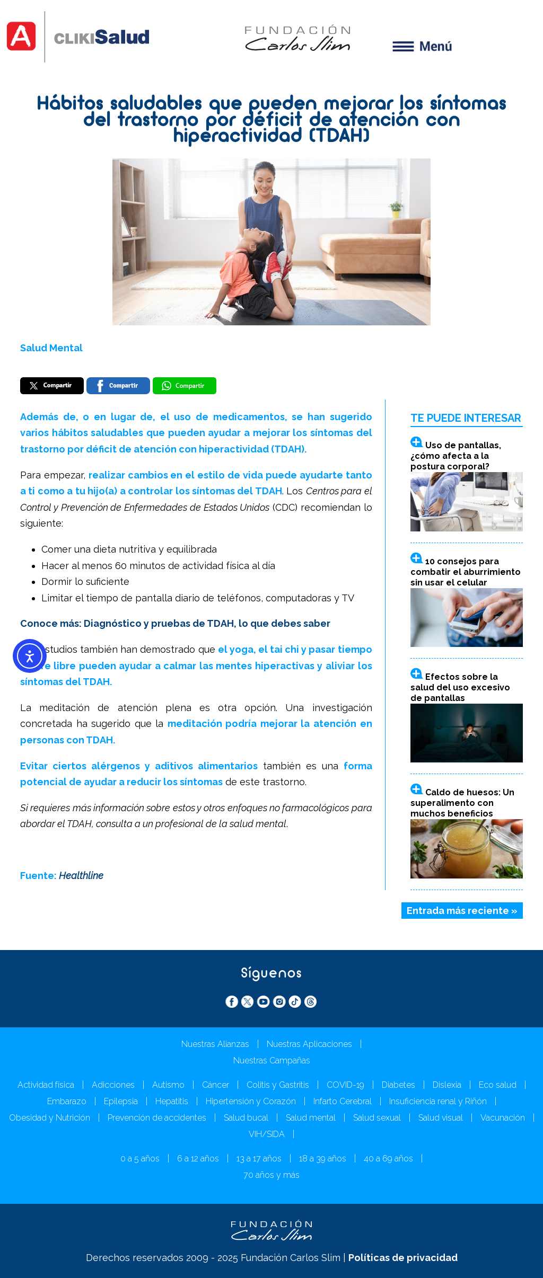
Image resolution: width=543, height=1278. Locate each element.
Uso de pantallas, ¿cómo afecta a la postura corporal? (455, 456)
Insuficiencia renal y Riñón (438, 1101)
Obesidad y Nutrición (49, 1118)
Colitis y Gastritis (278, 1085)
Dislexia (447, 1085)
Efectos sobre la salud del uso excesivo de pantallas (460, 687)
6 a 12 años (198, 1158)
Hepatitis (171, 1101)
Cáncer (215, 1085)
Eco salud (497, 1085)
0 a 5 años (140, 1158)
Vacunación (502, 1118)
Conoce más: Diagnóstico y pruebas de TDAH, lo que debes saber (175, 623)
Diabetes (398, 1085)
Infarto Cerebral (342, 1101)
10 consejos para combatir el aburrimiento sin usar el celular (465, 572)
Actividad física (45, 1085)
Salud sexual (377, 1118)
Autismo (168, 1085)
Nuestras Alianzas (215, 1044)
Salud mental (311, 1118)
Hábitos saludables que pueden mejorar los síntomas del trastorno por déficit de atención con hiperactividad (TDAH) (271, 121)
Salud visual (440, 1118)
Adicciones (113, 1085)
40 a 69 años (388, 1158)
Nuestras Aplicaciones (309, 1044)
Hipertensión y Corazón (251, 1101)
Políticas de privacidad (403, 1257)
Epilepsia (121, 1101)
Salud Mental (51, 347)
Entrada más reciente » (462, 910)
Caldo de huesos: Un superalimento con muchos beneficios (462, 803)
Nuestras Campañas (271, 1060)
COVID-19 (345, 1085)
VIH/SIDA (267, 1134)
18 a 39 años (322, 1158)
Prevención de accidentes (157, 1118)
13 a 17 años (259, 1158)
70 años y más (271, 1175)
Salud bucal (246, 1118)
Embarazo (66, 1101)
